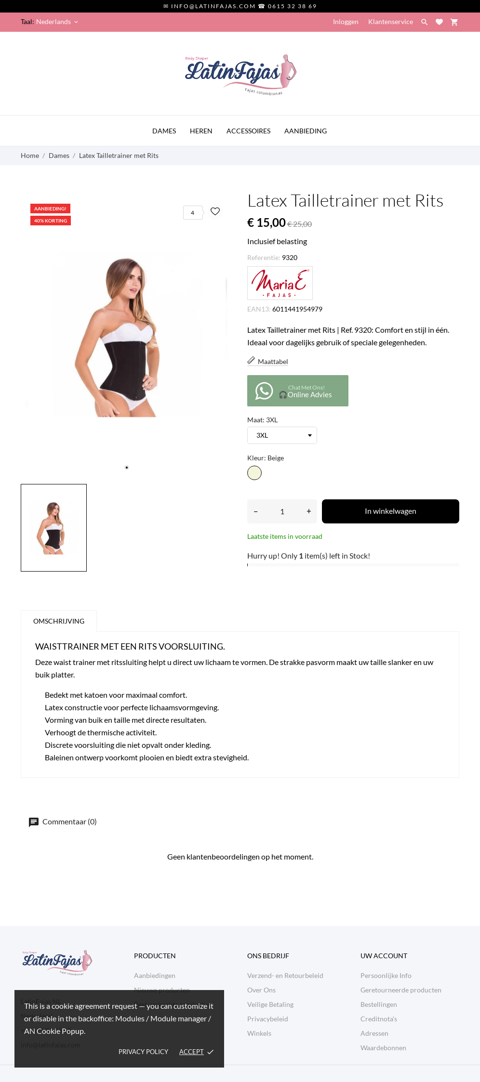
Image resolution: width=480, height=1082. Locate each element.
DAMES (164, 131)
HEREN (201, 131)
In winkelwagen (390, 510)
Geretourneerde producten (400, 990)
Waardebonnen (383, 1047)
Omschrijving (58, 621)
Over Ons (261, 990)
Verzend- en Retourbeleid (285, 975)
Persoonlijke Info (386, 975)
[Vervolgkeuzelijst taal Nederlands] (58, 21)
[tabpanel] (127, 335)
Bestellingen (378, 1004)
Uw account (383, 956)
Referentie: (263, 257)
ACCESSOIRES (248, 131)
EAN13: (259, 309)
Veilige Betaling (270, 1004)
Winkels (259, 1033)
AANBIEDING (305, 131)
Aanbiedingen (154, 975)
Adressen (374, 1033)
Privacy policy (143, 1052)
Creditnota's (378, 1019)
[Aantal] (282, 511)
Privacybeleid (267, 1019)
